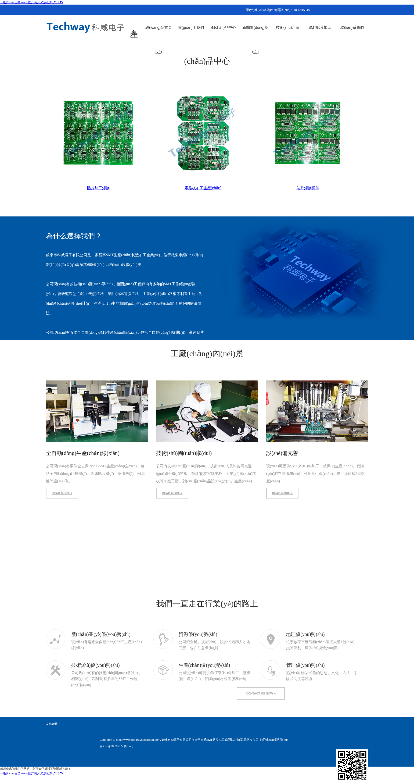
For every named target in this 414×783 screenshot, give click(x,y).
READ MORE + (62, 493)
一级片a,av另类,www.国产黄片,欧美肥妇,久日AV (31, 2)
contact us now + (261, 693)
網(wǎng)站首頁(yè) (158, 32)
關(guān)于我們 (191, 27)
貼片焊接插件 (308, 188)
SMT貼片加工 (320, 27)
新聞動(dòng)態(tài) (255, 32)
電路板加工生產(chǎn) (203, 188)
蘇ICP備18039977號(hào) (117, 746)
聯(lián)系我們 (352, 27)
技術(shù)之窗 (288, 27)
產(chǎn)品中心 (223, 27)
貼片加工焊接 (98, 188)
